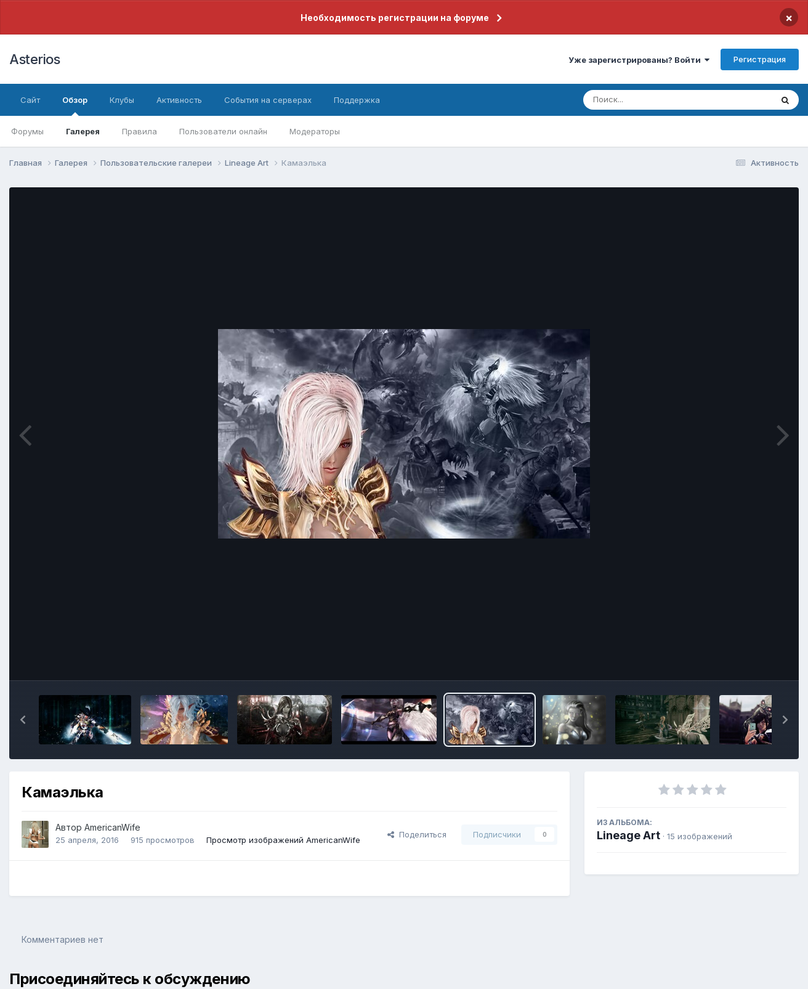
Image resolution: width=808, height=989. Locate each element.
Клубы (122, 100)
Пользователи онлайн (223, 131)
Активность (179, 100)
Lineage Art (628, 835)
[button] (22, 719)
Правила (139, 131)
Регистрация (759, 59)
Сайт (30, 100)
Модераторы (314, 131)
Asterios (34, 59)
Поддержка (357, 100)
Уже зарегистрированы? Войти (638, 60)
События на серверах (268, 100)
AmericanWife (112, 827)
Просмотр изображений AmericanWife (283, 840)
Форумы (27, 131)
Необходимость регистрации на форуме (395, 17)
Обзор (74, 105)
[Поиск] (654, 100)
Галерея (83, 131)
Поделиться (416, 834)
